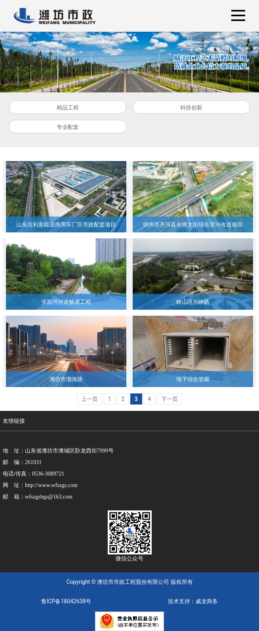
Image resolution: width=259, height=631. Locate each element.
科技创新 (191, 107)
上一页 (89, 399)
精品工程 (68, 107)
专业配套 (68, 127)
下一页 (169, 399)
